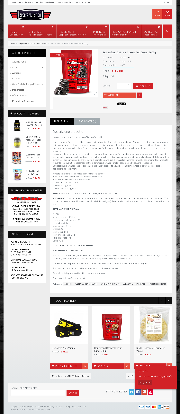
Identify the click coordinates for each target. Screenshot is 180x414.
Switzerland (125, 57)
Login (167, 2)
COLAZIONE (128, 284)
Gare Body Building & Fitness (26, 84)
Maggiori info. (165, 376)
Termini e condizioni (83, 2)
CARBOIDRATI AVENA (38, 43)
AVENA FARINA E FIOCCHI (86, 284)
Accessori (17, 67)
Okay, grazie (145, 382)
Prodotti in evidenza (157, 284)
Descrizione (62, 121)
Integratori (22, 43)
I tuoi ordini (38, 2)
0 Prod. (157, 14)
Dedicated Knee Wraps (63, 348)
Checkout (27, 2)
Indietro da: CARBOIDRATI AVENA (70, 376)
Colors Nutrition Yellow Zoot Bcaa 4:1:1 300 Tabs (33, 140)
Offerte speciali (19, 95)
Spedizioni (49, 2)
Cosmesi (16, 78)
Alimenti (68, 284)
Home (13, 43)
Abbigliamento (19, 61)
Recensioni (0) (87, 121)
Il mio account (16, 2)
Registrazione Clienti (65, 2)
